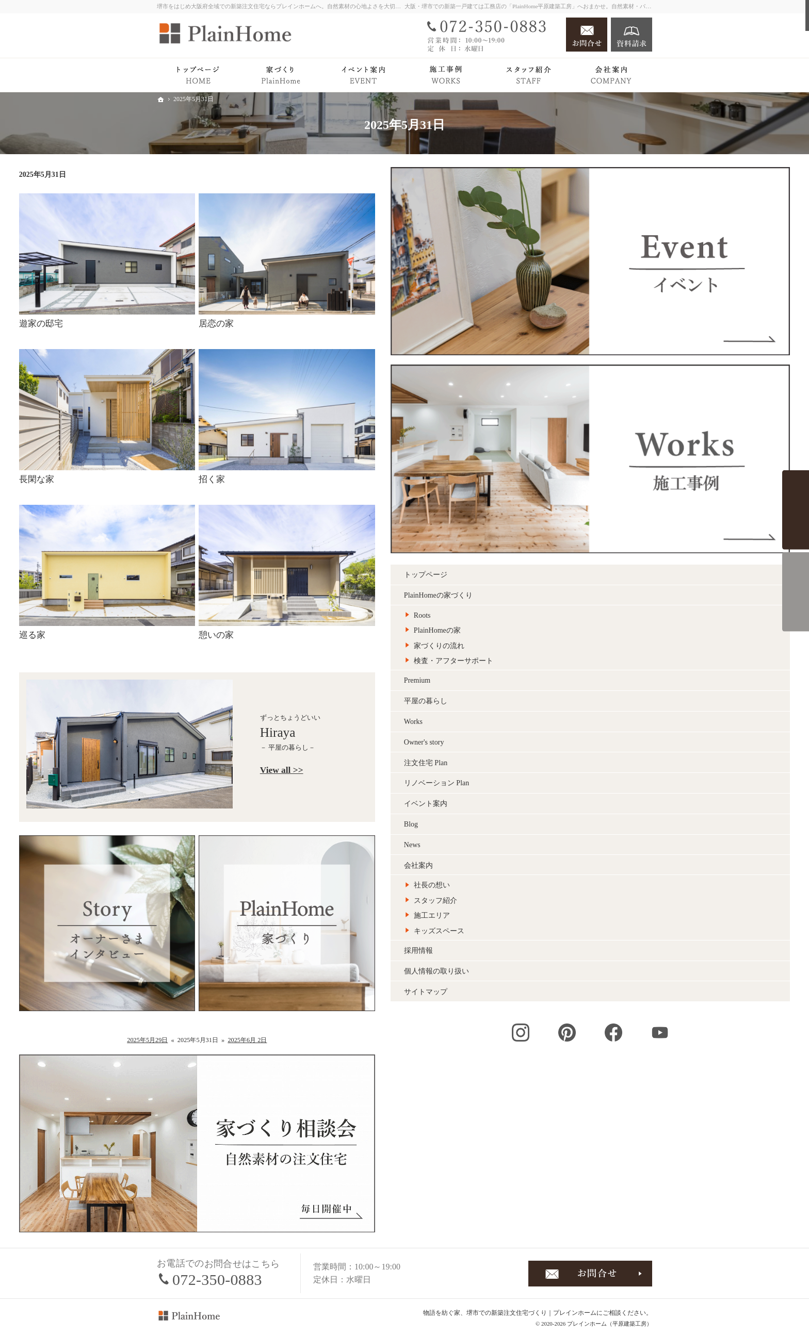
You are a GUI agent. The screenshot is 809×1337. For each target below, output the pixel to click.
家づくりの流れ (577, 385)
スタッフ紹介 (573, 640)
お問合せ (586, 35)
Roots (560, 355)
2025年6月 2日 (385, 1040)
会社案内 (556, 605)
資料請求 (631, 35)
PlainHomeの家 (575, 370)
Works (551, 462)
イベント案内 (563, 544)
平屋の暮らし (563, 441)
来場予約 (795, 592)
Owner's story (562, 482)
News (550, 584)
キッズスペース (577, 670)
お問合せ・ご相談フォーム (590, 1273)
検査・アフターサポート (591, 401)
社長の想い (570, 625)
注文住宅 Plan (563, 502)
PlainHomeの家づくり (576, 335)
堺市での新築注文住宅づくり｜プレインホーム (531, 1312)
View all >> (419, 770)
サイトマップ (563, 731)
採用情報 (556, 691)
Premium (555, 420)
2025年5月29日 (285, 1040)
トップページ (563, 315)
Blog (549, 564)
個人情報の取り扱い (574, 711)
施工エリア (570, 655)
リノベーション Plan (574, 523)
